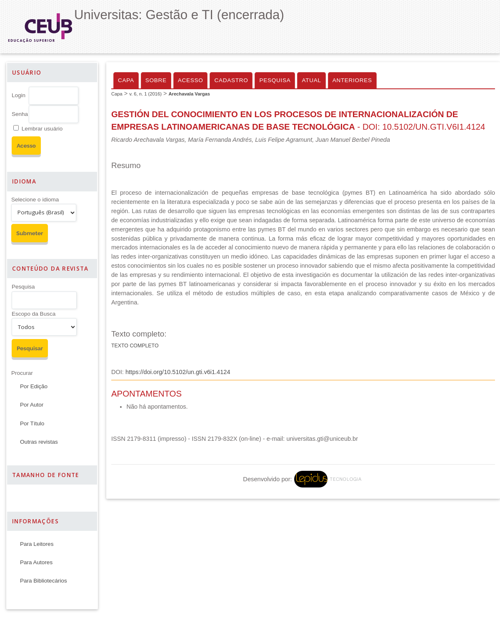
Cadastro (231, 80)
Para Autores (36, 562)
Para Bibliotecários (43, 581)
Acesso (190, 80)
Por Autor (31, 405)
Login (18, 95)
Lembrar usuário (42, 129)
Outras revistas (39, 442)
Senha (20, 114)
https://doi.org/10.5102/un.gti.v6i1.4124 (177, 372)
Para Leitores (36, 544)
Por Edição (34, 386)
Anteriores (352, 80)
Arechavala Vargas (189, 93)
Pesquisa (23, 287)
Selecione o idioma (35, 199)
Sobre (156, 80)
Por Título (32, 423)
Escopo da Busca (33, 314)
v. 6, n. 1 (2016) (145, 93)
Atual (311, 80)
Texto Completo (135, 346)
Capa (126, 80)
